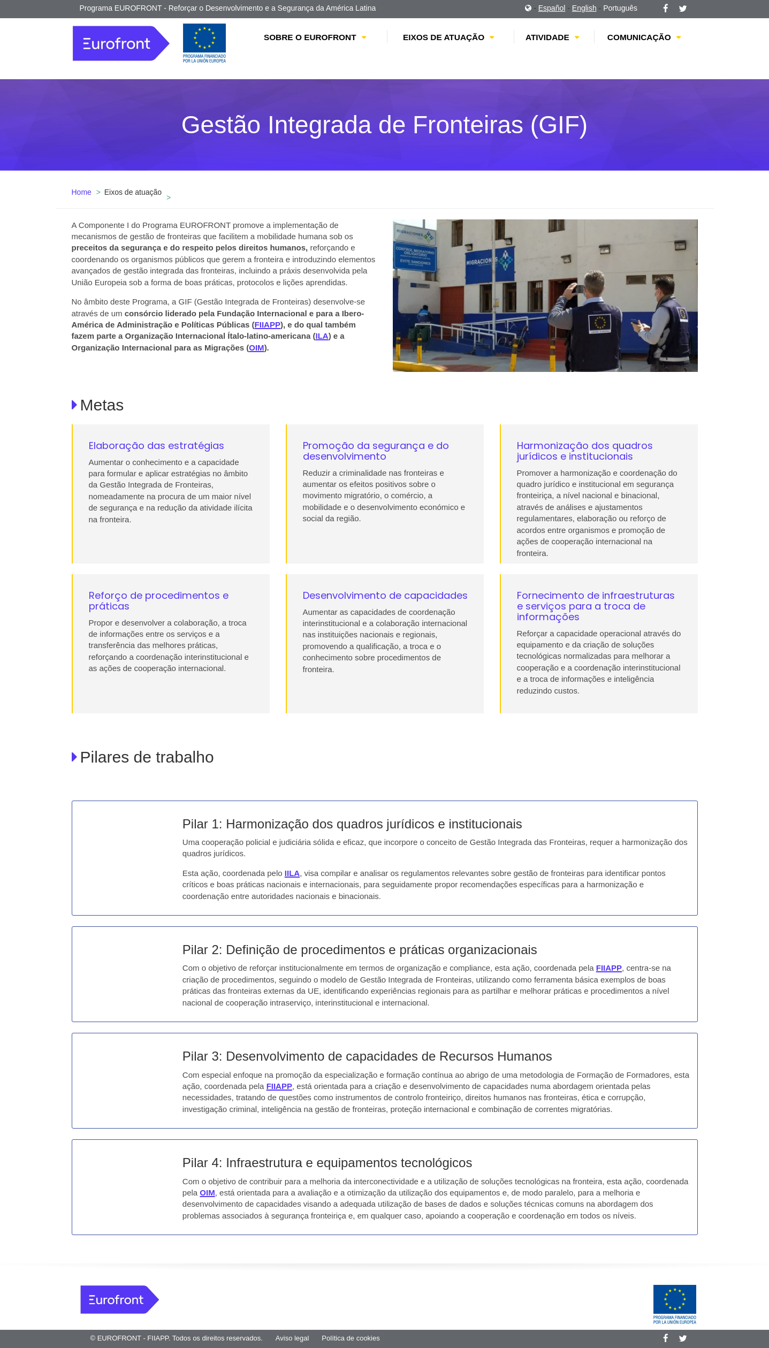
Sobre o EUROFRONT (310, 37)
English (584, 8)
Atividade (547, 37)
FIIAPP (267, 324)
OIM (256, 347)
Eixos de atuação (443, 37)
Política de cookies (350, 1338)
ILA (321, 335)
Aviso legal (292, 1338)
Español (552, 8)
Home (82, 192)
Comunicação (639, 37)
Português (620, 8)
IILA (292, 873)
